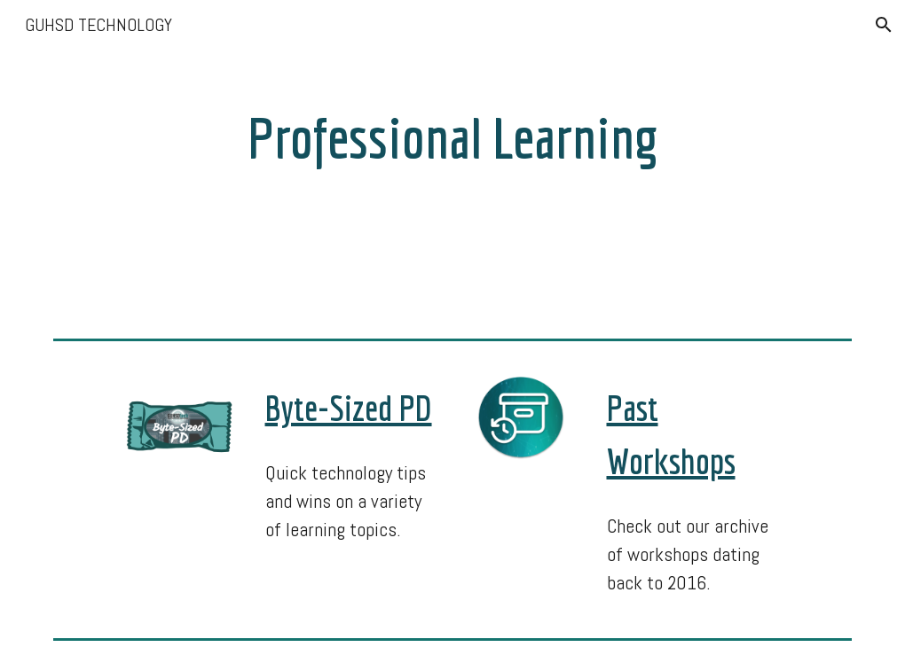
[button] (883, 25)
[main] (453, 132)
